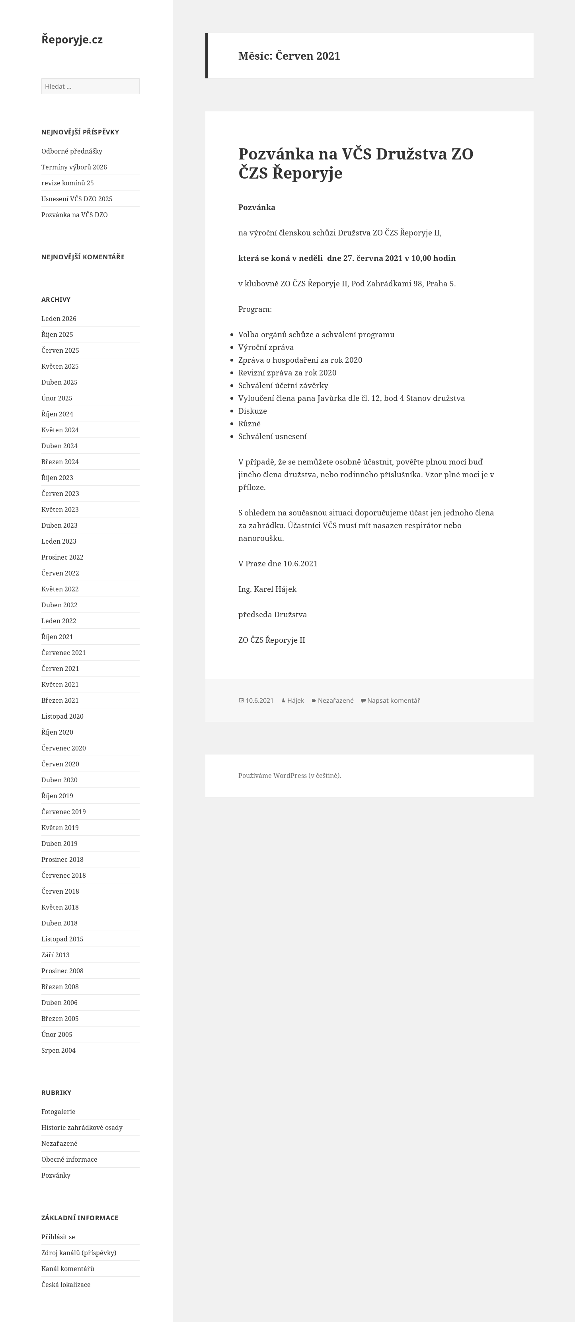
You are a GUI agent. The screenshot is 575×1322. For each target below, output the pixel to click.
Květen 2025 (60, 366)
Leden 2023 (58, 541)
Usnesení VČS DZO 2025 (77, 198)
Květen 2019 (60, 827)
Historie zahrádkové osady (82, 1127)
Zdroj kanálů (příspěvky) (79, 1252)
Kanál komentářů (67, 1268)
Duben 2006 (59, 1002)
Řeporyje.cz (72, 39)
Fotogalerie (58, 1111)
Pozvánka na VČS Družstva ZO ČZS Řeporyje (356, 163)
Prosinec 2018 (62, 859)
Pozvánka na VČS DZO (74, 214)
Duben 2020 (59, 780)
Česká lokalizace (66, 1284)
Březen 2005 (60, 1018)
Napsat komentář (393, 700)
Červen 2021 (60, 668)
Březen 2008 (60, 986)
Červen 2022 (60, 573)
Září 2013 (55, 955)
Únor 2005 (56, 1034)
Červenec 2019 (63, 811)
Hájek (295, 700)
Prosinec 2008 (62, 970)
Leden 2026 (58, 318)
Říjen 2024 (57, 414)
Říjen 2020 (57, 732)
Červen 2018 (60, 891)
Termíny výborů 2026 (74, 167)
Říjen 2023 (57, 477)
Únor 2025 (56, 398)
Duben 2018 (59, 923)
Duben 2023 (59, 525)
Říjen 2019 (57, 795)
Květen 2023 (60, 509)
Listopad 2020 (62, 716)
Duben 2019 (59, 843)
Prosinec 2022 (62, 557)
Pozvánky (55, 1175)
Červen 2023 (60, 493)
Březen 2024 (60, 461)
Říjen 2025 (57, 334)
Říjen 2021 (57, 636)
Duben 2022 (59, 605)
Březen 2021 (60, 700)
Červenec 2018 (63, 875)
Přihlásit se (58, 1237)
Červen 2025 (60, 350)
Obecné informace (69, 1159)
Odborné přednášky (71, 151)
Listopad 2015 (62, 939)
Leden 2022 (58, 620)
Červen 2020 (60, 764)
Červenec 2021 (63, 652)
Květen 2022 (60, 589)
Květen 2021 (60, 684)
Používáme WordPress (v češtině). (289, 775)
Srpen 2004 (58, 1050)
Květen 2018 (60, 907)
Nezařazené (59, 1143)
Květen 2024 (60, 430)
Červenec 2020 (63, 748)
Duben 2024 (59, 445)
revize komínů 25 (67, 183)
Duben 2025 (59, 382)
